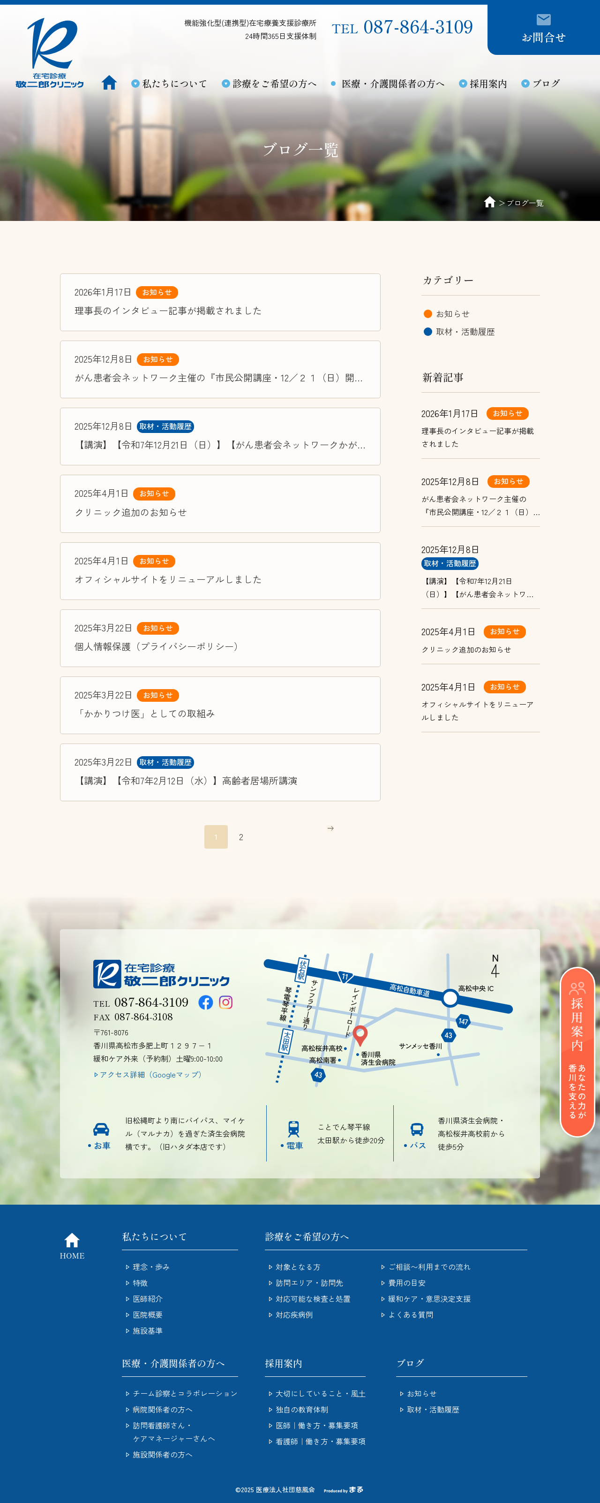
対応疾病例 (294, 1314)
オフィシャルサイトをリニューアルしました (168, 579)
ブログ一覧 (525, 202)
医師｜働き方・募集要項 (317, 1425)
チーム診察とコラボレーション (185, 1393)
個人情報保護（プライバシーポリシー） (159, 646)
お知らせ (157, 291)
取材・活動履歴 (165, 426)
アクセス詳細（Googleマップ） (153, 1074)
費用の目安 (407, 1282)
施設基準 (148, 1330)
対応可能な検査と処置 (313, 1298)
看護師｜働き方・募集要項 (321, 1441)
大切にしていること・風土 (321, 1393)
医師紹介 (148, 1298)
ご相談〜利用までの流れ (429, 1266)
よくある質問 (410, 1314)
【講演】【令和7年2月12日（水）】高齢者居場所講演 (186, 780)
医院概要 (148, 1314)
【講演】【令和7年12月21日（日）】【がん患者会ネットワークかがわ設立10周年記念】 (216, 445)
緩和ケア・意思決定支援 (429, 1298)
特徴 (140, 1282)
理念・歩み (151, 1266)
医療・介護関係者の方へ (393, 83)
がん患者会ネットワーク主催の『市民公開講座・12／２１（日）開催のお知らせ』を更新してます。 (219, 378)
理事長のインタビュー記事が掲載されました (168, 310)
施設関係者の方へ (163, 1454)
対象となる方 (298, 1266)
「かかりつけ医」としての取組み (145, 713)
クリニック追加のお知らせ (131, 512)
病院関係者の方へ (163, 1409)
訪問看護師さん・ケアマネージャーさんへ (174, 1432)
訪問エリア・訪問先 (309, 1282)
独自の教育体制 (302, 1409)
